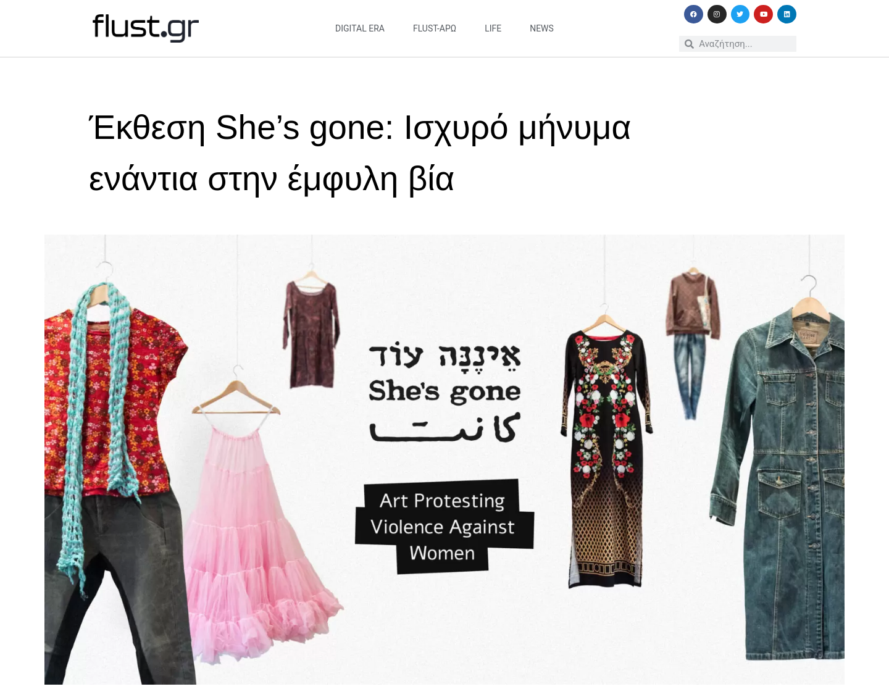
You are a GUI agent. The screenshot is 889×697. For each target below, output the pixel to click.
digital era (360, 28)
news (542, 28)
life (493, 28)
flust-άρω (434, 28)
